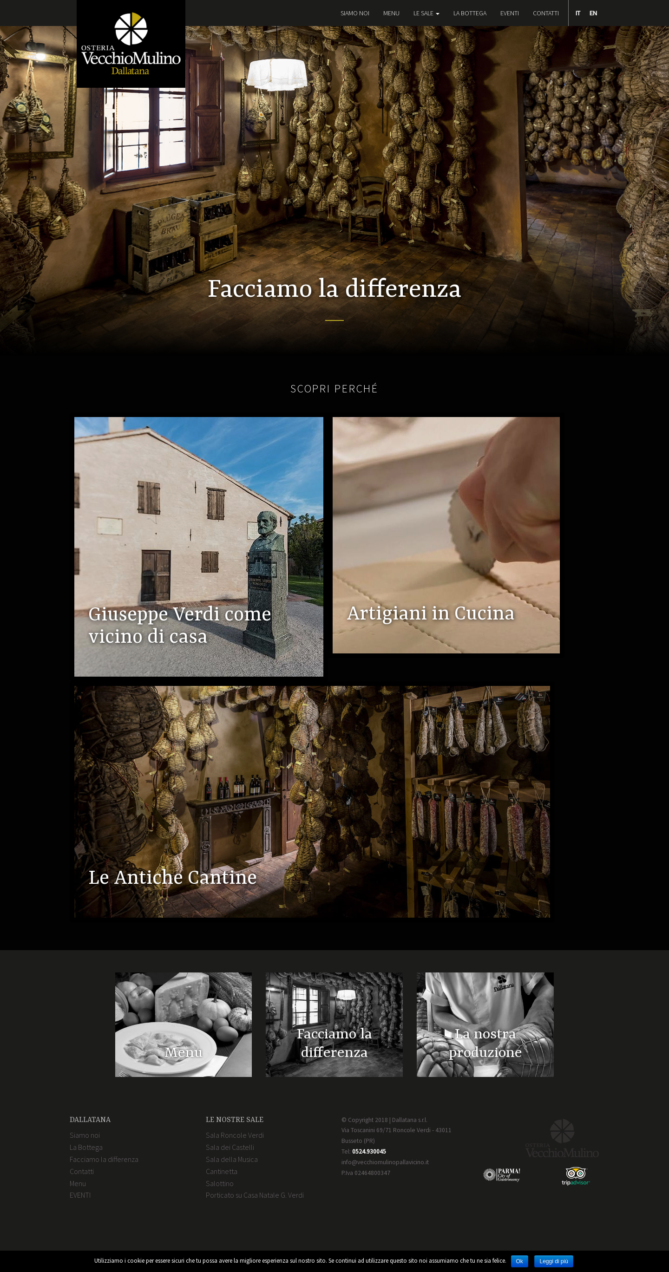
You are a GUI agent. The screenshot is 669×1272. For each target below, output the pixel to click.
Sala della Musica (232, 1159)
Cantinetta (221, 1171)
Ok (519, 1261)
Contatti (546, 13)
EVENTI (509, 13)
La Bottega (469, 13)
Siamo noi (355, 13)
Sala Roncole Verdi (235, 1135)
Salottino (220, 1183)
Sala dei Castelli (230, 1147)
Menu (391, 13)
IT (578, 13)
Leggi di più (553, 1261)
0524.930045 (369, 1151)
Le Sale (426, 13)
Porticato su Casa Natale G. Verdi (255, 1195)
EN (593, 13)
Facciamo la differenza (104, 1159)
